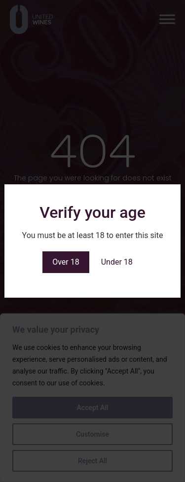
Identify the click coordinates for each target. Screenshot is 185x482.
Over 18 (65, 262)
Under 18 (117, 262)
